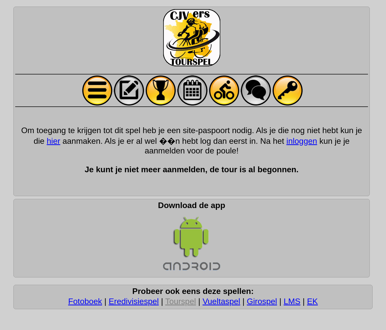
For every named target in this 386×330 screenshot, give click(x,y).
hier (53, 141)
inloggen (302, 141)
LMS (292, 301)
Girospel (262, 301)
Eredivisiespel (134, 301)
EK (312, 301)
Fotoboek (85, 301)
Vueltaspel (221, 301)
